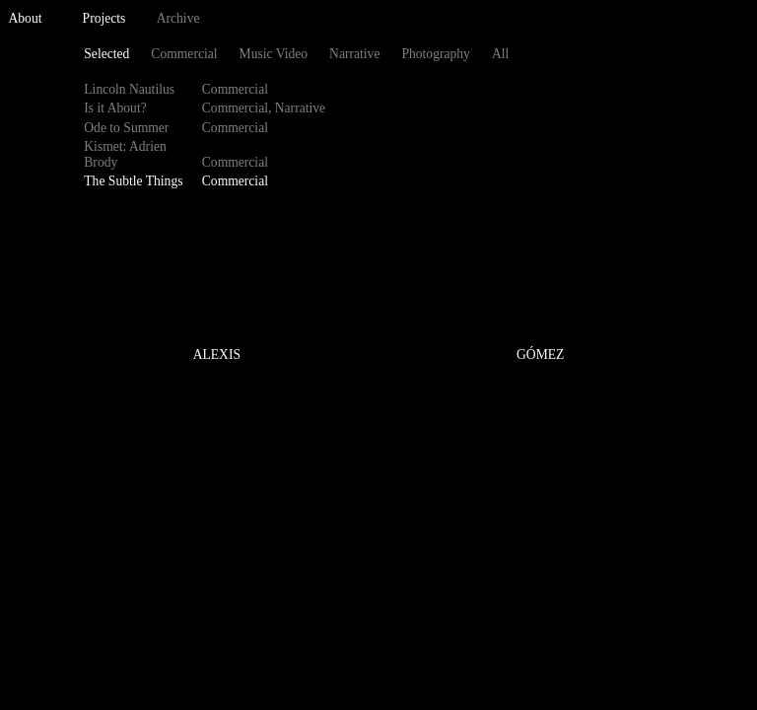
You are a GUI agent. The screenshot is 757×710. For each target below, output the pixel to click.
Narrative (354, 53)
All (500, 53)
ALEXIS (217, 355)
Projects (104, 18)
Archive (178, 18)
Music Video (274, 53)
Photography (435, 53)
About (25, 18)
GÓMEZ (540, 355)
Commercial (184, 53)
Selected (106, 53)
